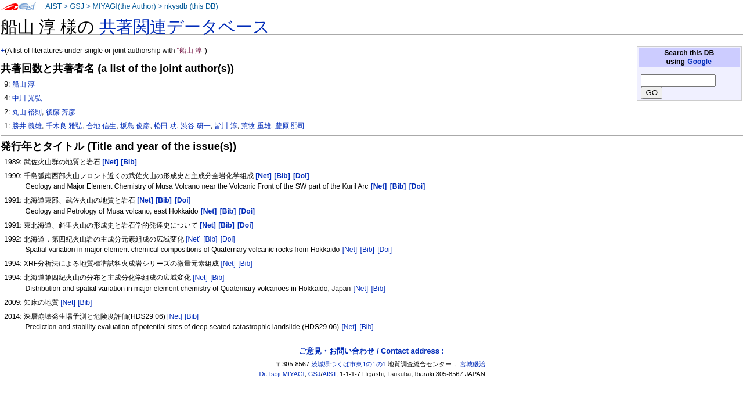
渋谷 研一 (195, 126)
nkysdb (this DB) (191, 6)
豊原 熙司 (290, 126)
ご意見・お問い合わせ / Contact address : (371, 351)
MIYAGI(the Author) (124, 6)
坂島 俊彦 (135, 126)
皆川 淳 (225, 126)
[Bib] (210, 239)
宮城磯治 (472, 364)
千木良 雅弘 (64, 126)
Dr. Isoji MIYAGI (282, 373)
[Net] (193, 239)
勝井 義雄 (27, 126)
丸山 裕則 (27, 112)
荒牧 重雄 (255, 126)
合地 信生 (101, 126)
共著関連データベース (184, 26)
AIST (53, 6)
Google (699, 61)
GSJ (77, 6)
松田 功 (165, 126)
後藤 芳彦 (60, 112)
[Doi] (228, 239)
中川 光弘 (27, 98)
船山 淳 (23, 84)
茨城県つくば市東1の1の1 (348, 364)
